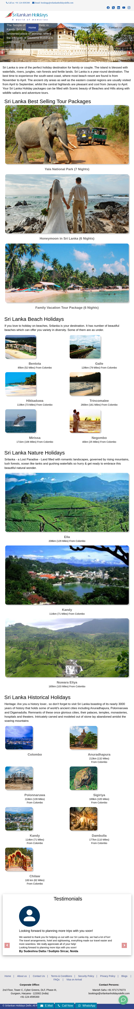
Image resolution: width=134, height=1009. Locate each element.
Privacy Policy (107, 976)
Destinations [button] (50, 27)
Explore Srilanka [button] (92, 27)
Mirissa (34, 438)
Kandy (67, 610)
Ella (67, 537)
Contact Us (115, 27)
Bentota (35, 363)
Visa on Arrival (74, 979)
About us (22, 976)
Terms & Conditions (61, 976)
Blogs (124, 976)
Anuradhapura (99, 754)
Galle (99, 363)
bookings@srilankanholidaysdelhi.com (109, 993)
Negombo (99, 438)
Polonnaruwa (34, 795)
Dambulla (99, 835)
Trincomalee (99, 400)
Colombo (35, 754)
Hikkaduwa (34, 400)
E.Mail (46, 1005)
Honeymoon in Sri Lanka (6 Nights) (67, 238)
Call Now (65, 1005)
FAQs (57, 979)
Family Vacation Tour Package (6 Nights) (67, 307)
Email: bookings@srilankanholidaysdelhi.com (52, 3)
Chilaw (34, 876)
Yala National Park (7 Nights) (67, 169)
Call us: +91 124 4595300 (18, 3)
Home (32, 27)
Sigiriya (99, 795)
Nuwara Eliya (67, 682)
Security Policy (86, 976)
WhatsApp (86, 1005)
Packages (70, 27)
